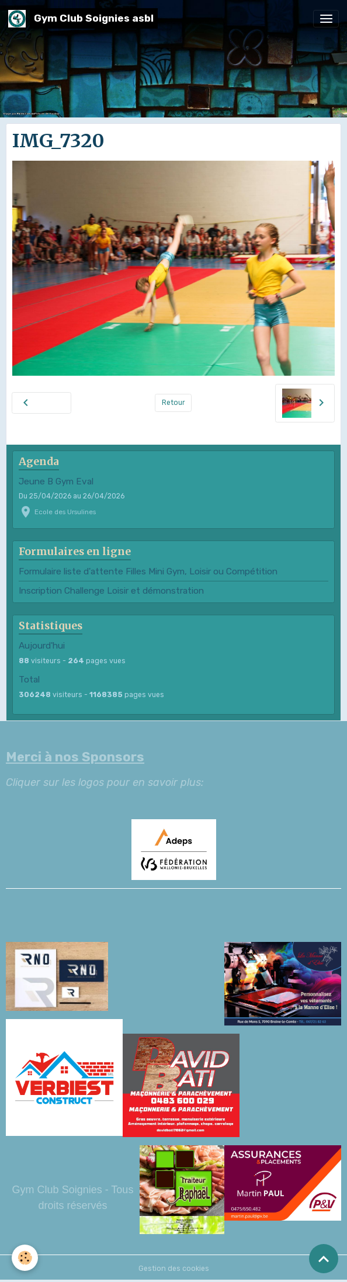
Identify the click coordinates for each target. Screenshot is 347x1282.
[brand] (83, 18)
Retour (173, 403)
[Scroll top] (323, 1258)
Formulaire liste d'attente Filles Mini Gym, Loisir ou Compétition (148, 571)
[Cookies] (25, 1258)
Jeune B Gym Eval (56, 481)
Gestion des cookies (173, 1268)
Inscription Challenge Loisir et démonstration (111, 590)
